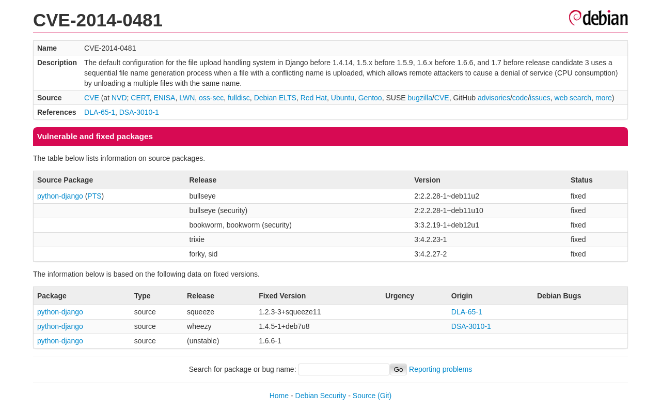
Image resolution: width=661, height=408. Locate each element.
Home (279, 395)
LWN (187, 98)
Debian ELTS (275, 98)
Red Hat (314, 98)
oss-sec (211, 98)
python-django (60, 196)
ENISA (164, 98)
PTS (94, 196)
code (520, 98)
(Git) (384, 395)
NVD (119, 98)
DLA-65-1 (99, 112)
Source (364, 395)
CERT (140, 98)
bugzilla (419, 98)
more (603, 98)
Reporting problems (440, 369)
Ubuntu (342, 98)
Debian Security (321, 395)
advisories (494, 98)
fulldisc (239, 98)
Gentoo (370, 98)
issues (540, 98)
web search (573, 98)
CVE (91, 98)
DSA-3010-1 (139, 112)
